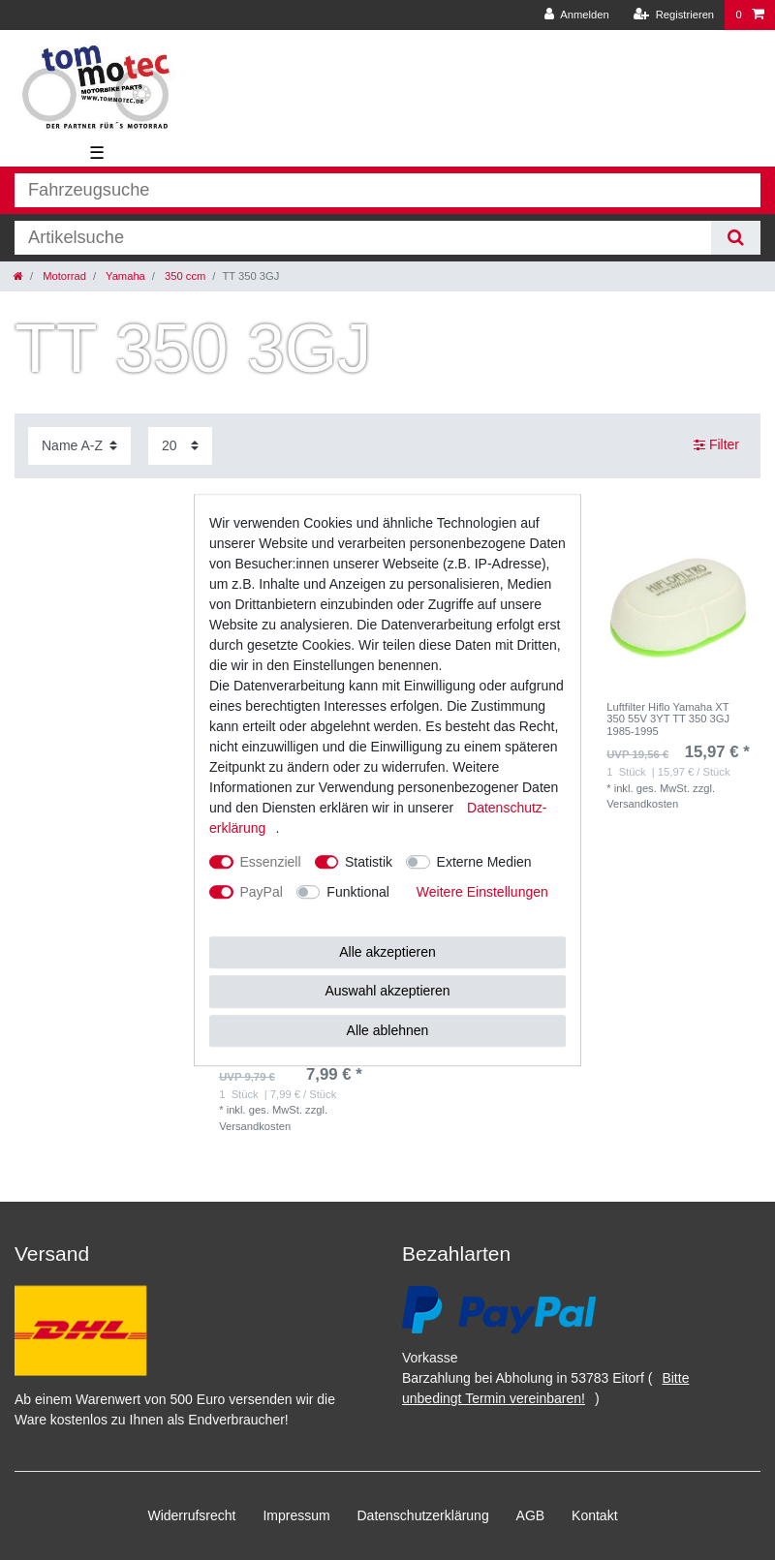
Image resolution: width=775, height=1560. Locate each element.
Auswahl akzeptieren (387, 990)
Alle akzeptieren (387, 952)
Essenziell (270, 862)
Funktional (357, 892)
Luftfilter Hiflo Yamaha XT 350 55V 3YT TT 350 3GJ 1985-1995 (667, 719)
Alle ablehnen (388, 1030)
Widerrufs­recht (191, 1515)
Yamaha (124, 276)
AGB (530, 1515)
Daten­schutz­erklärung (423, 1515)
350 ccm (183, 276)
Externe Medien (484, 862)
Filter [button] (716, 445)
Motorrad (63, 276)
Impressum (296, 1515)
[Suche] (735, 238)
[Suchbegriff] (363, 238)
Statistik (368, 862)
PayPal (261, 892)
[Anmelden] (577, 15)
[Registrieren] (674, 15)
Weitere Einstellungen (482, 892)
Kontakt (594, 1515)
